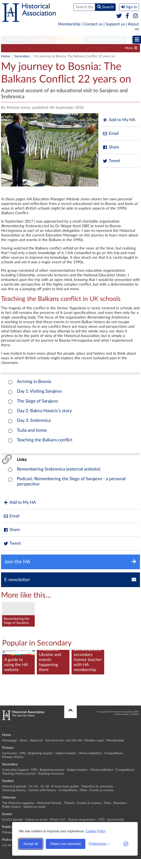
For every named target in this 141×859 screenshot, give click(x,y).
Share (111, 147)
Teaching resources (51, 773)
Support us (115, 24)
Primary (14, 40)
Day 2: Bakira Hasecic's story (44, 411)
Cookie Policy (96, 831)
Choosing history (14, 790)
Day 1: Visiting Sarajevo (39, 391)
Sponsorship (115, 819)
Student (70, 40)
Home (5, 56)
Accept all (30, 844)
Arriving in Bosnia (34, 381)
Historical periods (14, 786)
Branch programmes (82, 819)
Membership (69, 24)
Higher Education (105, 40)
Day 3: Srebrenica (34, 420)
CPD (42, 48)
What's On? (58, 819)
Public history (11, 806)
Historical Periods (49, 803)
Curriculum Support (17, 48)
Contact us (93, 24)
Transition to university (97, 786)
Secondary (42, 40)
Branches (120, 803)
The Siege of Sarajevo (37, 401)
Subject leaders (96, 48)
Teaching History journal (18, 773)
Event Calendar (12, 819)
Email (111, 133)
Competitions (113, 753)
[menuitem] (14, 40)
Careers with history (42, 790)
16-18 (44, 786)
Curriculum (9, 753)
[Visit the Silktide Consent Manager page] (126, 844)
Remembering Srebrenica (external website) (58, 469)
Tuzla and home (32, 430)
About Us (36, 740)
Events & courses (102, 790)
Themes (69, 803)
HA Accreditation (90, 753)
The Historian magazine (18, 803)
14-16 (33, 786)
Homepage (9, 740)
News (23, 740)
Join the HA (74, 740)
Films (83, 790)
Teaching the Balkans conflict (45, 440)
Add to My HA (119, 120)
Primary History (13, 757)
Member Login (94, 740)
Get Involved (54, 740)
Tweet (111, 161)
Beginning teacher (65, 48)
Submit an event (34, 806)
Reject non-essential (65, 844)
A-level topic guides (65, 786)
